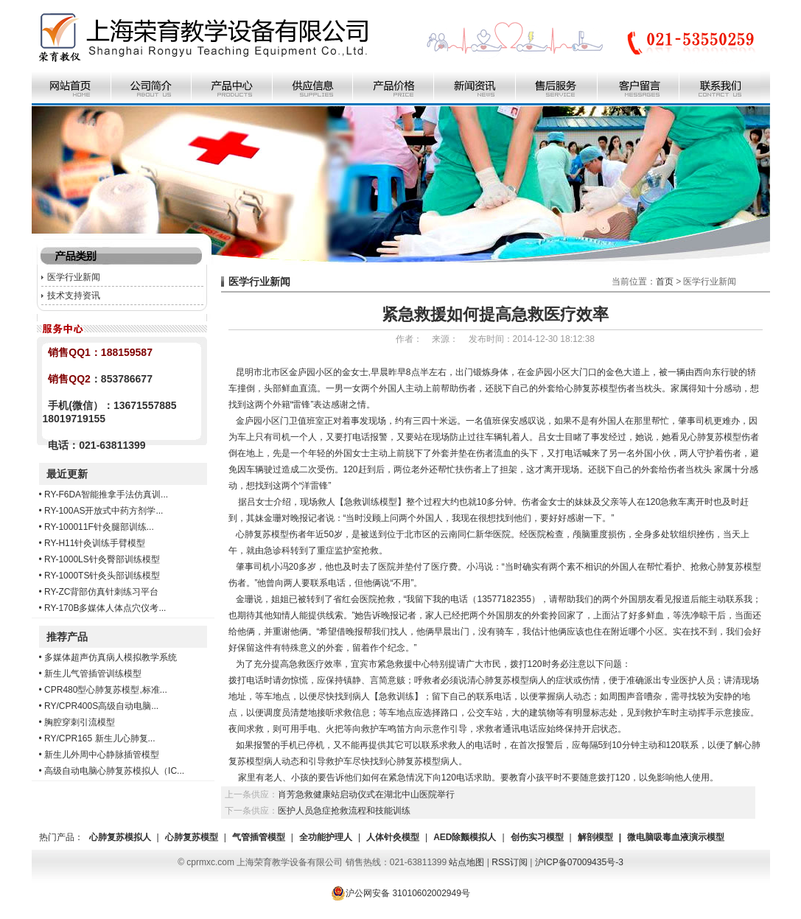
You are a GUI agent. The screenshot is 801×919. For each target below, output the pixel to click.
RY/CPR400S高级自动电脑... (101, 706)
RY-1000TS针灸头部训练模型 (102, 575)
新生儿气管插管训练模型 (92, 673)
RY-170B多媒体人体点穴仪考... (105, 608)
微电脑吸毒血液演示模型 (675, 837)
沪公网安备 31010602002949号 (400, 893)
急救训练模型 (370, 502)
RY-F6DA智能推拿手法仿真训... (106, 494)
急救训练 (396, 696)
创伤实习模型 (537, 837)
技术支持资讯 (73, 295)
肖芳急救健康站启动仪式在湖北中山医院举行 (366, 794)
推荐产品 (67, 637)
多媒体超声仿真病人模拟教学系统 (110, 657)
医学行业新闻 (73, 277)
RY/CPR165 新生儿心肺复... (99, 738)
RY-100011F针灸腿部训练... (99, 527)
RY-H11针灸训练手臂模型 (94, 543)
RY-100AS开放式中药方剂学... (103, 511)
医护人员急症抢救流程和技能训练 (344, 811)
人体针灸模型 (392, 837)
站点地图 (466, 862)
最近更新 (67, 474)
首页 (665, 281)
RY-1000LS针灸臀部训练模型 (102, 559)
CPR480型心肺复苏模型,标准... (105, 690)
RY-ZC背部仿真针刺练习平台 (101, 592)
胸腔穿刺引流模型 (79, 722)
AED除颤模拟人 (464, 837)
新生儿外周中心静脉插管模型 (101, 754)
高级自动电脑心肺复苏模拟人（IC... (114, 771)
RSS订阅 (510, 862)
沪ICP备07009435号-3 (579, 862)
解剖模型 (595, 837)
